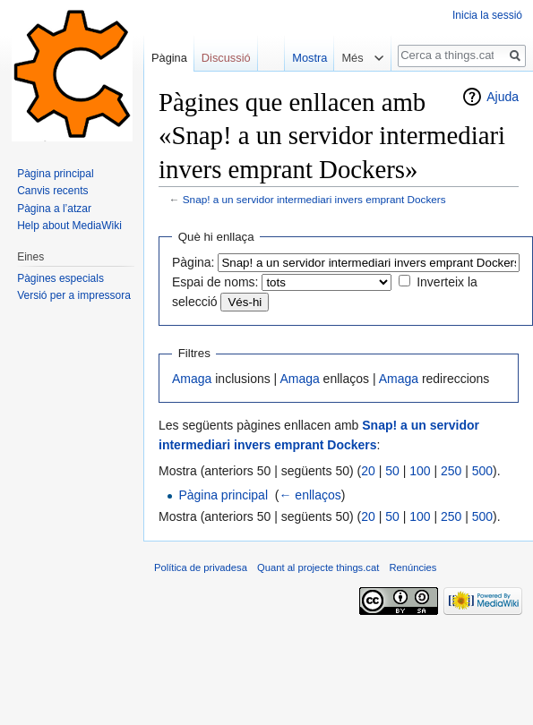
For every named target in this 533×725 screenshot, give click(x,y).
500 (482, 471)
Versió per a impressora (74, 295)
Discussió (226, 57)
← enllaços (309, 495)
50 (392, 471)
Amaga (191, 378)
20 (368, 471)
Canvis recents (52, 190)
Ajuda (502, 97)
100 (419, 471)
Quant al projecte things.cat (318, 567)
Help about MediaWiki (69, 225)
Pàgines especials (60, 278)
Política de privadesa (200, 567)
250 (451, 471)
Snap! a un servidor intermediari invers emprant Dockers (314, 199)
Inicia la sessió (487, 15)
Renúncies (412, 567)
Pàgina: (193, 262)
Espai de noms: (215, 282)
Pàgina (169, 57)
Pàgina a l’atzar (54, 208)
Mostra (305, 57)
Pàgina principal (223, 495)
